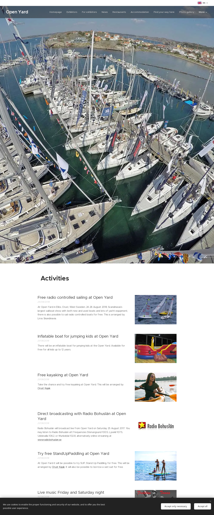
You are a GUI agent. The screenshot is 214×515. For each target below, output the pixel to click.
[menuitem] (54, 12)
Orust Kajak (44, 388)
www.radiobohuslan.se (50, 439)
